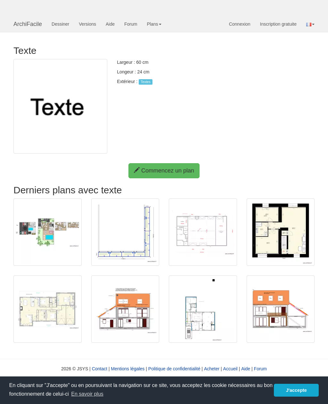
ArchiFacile (27, 24)
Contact (99, 368)
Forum (130, 24)
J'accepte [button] (296, 390)
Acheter (211, 368)
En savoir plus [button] (87, 394)
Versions (87, 24)
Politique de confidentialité (174, 368)
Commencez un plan (164, 170)
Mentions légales (127, 368)
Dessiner (60, 24)
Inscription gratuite (278, 24)
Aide (110, 24)
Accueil (230, 368)
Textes (145, 82)
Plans (154, 24)
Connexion (239, 24)
